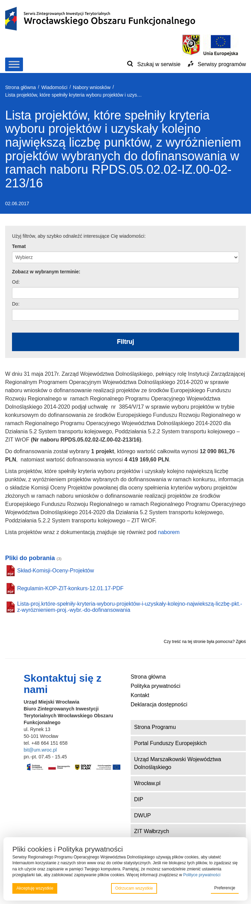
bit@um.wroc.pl (40, 750)
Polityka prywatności (155, 686)
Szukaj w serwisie (158, 64)
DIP (138, 799)
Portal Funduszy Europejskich (170, 743)
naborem (169, 532)
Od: (16, 282)
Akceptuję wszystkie (34, 888)
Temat (19, 246)
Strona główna (148, 677)
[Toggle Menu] (14, 64)
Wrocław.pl (147, 783)
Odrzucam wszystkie (134, 888)
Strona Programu (155, 727)
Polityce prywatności (201, 874)
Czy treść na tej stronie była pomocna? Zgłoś (205, 641)
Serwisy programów (222, 64)
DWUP (142, 815)
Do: (16, 304)
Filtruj (125, 341)
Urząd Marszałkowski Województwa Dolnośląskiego (177, 763)
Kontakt (140, 695)
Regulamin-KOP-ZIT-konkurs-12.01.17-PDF (70, 588)
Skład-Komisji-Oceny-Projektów (55, 570)
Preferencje (224, 888)
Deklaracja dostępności (159, 704)
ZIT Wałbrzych (151, 831)
